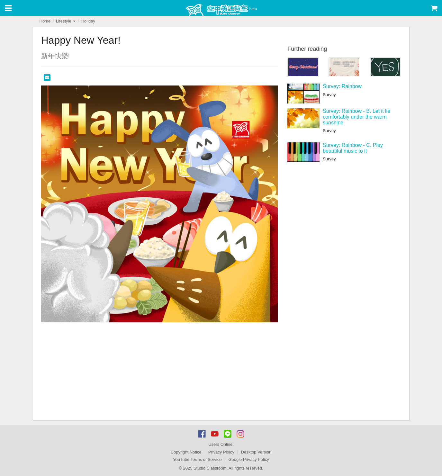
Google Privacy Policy (248, 459)
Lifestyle (66, 21)
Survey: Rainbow (342, 86)
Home (45, 21)
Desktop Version (256, 452)
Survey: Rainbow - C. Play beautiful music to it (353, 148)
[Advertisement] (159, 372)
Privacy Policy (221, 452)
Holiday (88, 21)
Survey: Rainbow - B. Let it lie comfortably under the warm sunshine (356, 116)
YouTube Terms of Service (197, 459)
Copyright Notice (186, 452)
